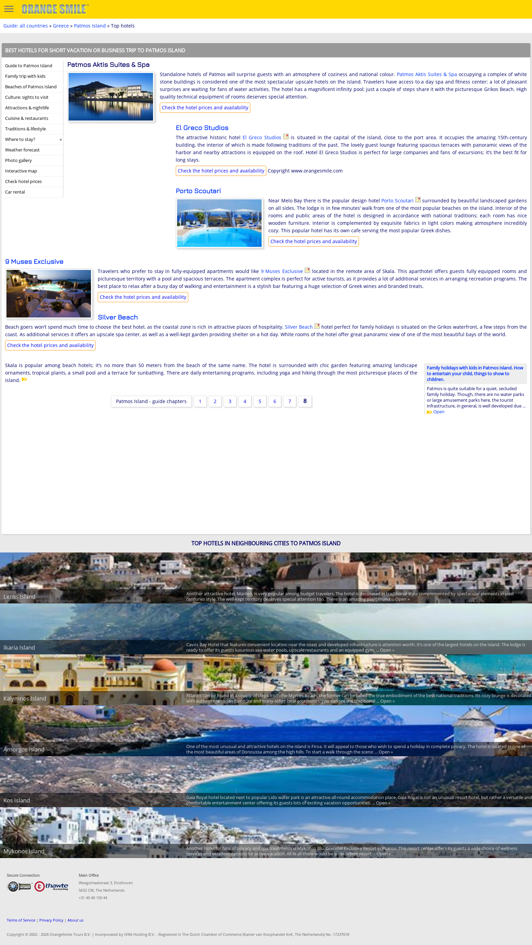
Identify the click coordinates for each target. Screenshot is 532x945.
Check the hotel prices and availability (205, 107)
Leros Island (19, 596)
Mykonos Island (23, 851)
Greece (61, 25)
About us (75, 920)
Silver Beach (118, 317)
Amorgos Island (23, 749)
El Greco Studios (202, 127)
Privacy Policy (51, 920)
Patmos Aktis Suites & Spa (427, 74)
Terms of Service (21, 920)
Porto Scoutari (198, 191)
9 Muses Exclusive (34, 261)
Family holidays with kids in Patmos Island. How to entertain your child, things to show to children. (475, 373)
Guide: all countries (25, 25)
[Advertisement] (118, 168)
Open (435, 411)
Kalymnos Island (24, 698)
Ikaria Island (19, 647)
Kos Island (16, 800)
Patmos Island (90, 25)
